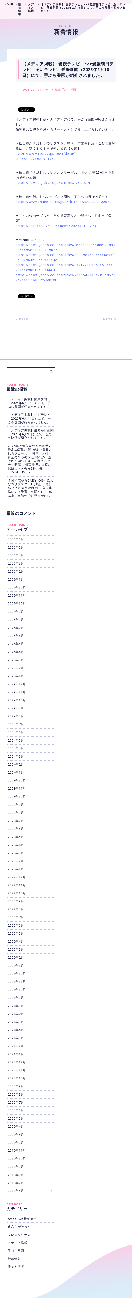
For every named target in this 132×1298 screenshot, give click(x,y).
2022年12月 (17, 877)
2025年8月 (16, 620)
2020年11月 (17, 1070)
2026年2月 (16, 571)
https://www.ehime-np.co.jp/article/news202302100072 (63, 202)
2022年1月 (16, 965)
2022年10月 (17, 893)
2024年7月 (16, 724)
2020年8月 (16, 1094)
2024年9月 (16, 708)
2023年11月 (17, 788)
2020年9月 (16, 1086)
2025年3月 (16, 660)
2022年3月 (16, 949)
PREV (23, 319)
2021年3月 (16, 1038)
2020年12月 (17, 1062)
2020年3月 (16, 1134)
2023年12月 (17, 780)
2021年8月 (16, 1006)
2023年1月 (16, 869)
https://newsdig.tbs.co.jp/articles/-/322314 (53, 182)
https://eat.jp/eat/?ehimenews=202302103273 (56, 226)
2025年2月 (16, 668)
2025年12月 (17, 587)
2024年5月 (16, 740)
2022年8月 (16, 909)
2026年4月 (16, 555)
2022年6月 (16, 925)
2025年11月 (17, 595)
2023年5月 (16, 837)
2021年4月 (16, 1030)
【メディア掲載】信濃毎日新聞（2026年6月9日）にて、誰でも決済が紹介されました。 (31, 434)
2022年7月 (16, 917)
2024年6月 (16, 732)
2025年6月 (16, 635)
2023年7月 (16, 821)
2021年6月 (16, 1022)
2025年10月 (17, 603)
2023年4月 (16, 845)
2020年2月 (16, 1142)
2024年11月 (17, 692)
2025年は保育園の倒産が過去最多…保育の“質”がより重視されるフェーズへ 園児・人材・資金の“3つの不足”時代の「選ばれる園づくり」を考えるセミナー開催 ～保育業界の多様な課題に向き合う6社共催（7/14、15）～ (31, 459)
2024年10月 (17, 700)
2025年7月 (16, 628)
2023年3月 (16, 853)
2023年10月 (17, 796)
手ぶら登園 (68, 89)
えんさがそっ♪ (18, 1226)
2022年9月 (16, 901)
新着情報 (14, 1259)
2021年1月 (16, 1054)
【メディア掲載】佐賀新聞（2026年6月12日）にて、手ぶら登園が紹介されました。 (29, 403)
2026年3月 (16, 563)
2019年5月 (16, 1191)
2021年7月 (16, 1014)
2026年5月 (16, 547)
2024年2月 (16, 764)
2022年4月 (16, 941)
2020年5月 (16, 1118)
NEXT (108, 319)
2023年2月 (16, 861)
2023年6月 (16, 829)
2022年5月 (16, 933)
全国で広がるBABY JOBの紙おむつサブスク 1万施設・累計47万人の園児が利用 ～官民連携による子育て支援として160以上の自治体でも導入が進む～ (31, 488)
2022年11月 (17, 885)
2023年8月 (16, 813)
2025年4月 (16, 652)
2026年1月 (16, 579)
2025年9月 (16, 611)
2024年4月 (16, 748)
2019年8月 (16, 1175)
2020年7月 (16, 1102)
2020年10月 (17, 1078)
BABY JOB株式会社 (22, 1218)
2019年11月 (17, 1150)
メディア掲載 (51, 89)
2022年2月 (16, 957)
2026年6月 (16, 539)
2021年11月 (17, 982)
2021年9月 (16, 998)
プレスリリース (19, 1234)
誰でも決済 (16, 1267)
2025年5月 (16, 644)
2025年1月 (16, 676)
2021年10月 (17, 989)
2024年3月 (16, 756)
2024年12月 (17, 684)
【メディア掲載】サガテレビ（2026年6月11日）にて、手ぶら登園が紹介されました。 (29, 418)
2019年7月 (16, 1183)
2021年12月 (17, 973)
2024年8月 (16, 716)
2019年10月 (17, 1158)
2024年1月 (16, 772)
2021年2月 (16, 1046)
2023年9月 (16, 804)
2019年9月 (16, 1167)
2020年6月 (16, 1110)
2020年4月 (16, 1126)
